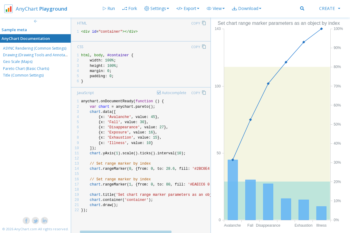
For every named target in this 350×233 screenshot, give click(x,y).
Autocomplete (174, 92)
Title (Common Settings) (23, 75)
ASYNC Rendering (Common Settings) (34, 48)
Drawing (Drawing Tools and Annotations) (38, 54)
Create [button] (329, 8)
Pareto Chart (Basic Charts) (26, 68)
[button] (215, 8)
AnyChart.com (25, 229)
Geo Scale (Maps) (17, 61)
